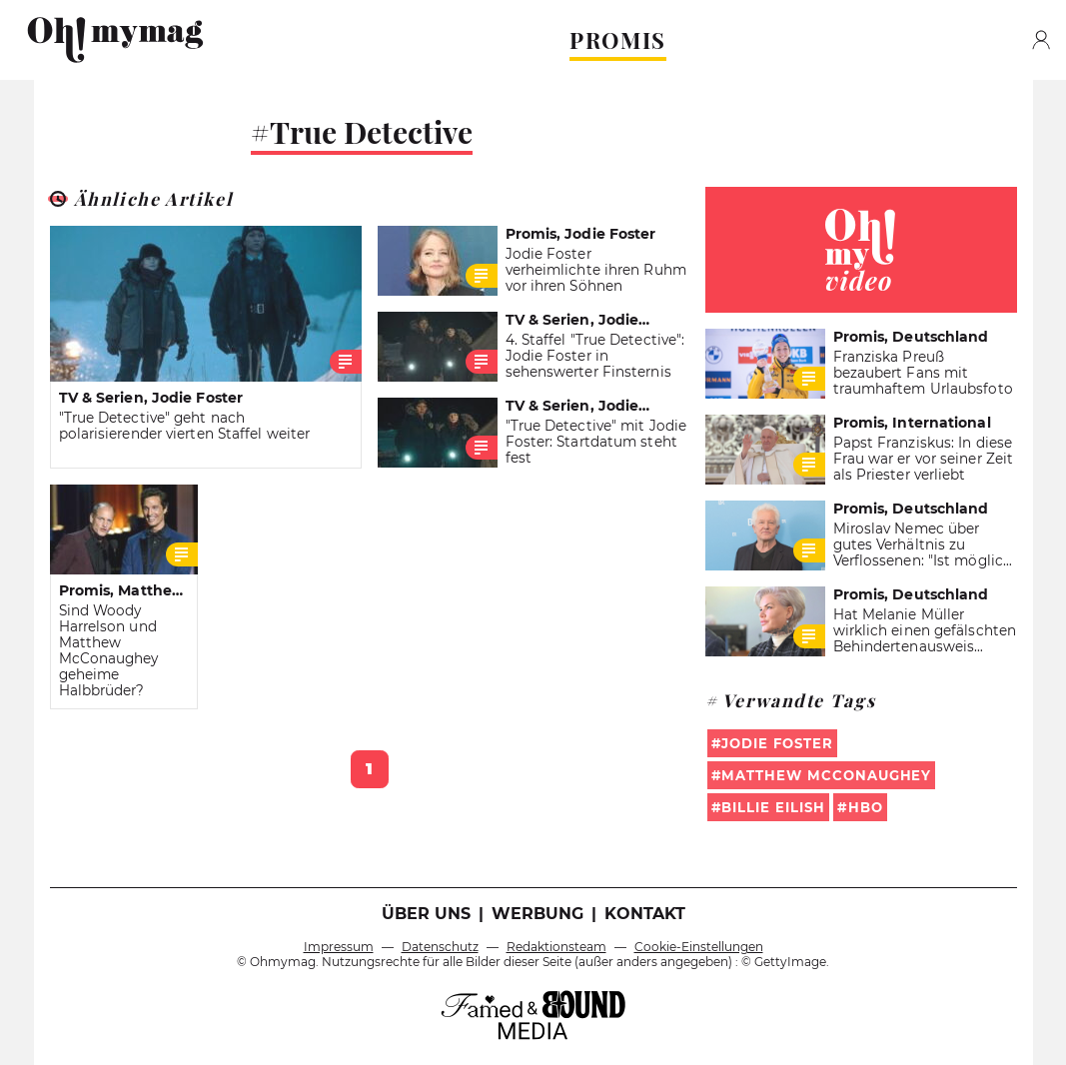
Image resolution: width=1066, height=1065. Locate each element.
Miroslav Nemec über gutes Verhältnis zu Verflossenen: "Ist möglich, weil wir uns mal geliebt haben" (924, 560)
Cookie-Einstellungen (698, 946)
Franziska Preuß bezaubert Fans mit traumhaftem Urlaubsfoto (923, 373)
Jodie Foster (776, 743)
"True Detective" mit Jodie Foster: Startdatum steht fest (596, 442)
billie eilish (772, 807)
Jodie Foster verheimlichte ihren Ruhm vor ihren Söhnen (596, 270)
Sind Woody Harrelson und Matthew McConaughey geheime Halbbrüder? (109, 650)
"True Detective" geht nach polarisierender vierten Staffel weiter (185, 426)
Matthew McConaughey (826, 775)
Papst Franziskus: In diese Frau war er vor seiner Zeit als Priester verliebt (923, 459)
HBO (865, 807)
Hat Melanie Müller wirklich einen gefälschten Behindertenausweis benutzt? (925, 638)
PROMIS (617, 40)
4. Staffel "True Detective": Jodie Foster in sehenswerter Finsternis (595, 356)
